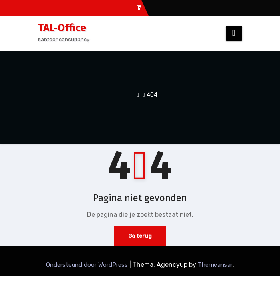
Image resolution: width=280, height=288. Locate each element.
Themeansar (215, 264)
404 (152, 94)
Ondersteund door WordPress (87, 264)
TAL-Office (62, 28)
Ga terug (140, 236)
